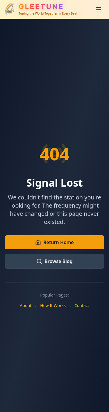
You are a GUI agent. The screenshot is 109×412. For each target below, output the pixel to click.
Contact (81, 305)
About (25, 305)
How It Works (53, 305)
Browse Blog (54, 261)
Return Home (54, 242)
